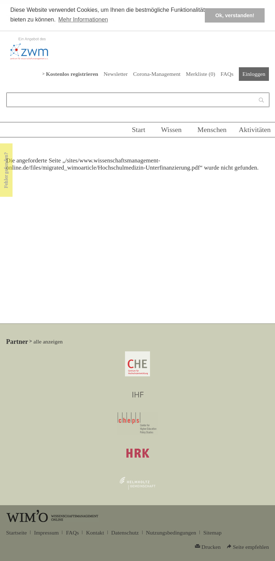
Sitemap (212, 533)
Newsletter (115, 74)
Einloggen (253, 74)
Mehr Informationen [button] (83, 19)
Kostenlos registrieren (72, 74)
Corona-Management (156, 74)
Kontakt (95, 533)
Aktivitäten (255, 129)
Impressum (46, 533)
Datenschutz (125, 533)
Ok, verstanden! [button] (234, 15)
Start (138, 129)
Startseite (16, 533)
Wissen (171, 129)
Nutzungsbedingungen (171, 533)
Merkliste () (200, 74)
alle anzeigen (48, 341)
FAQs (227, 74)
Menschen (212, 129)
